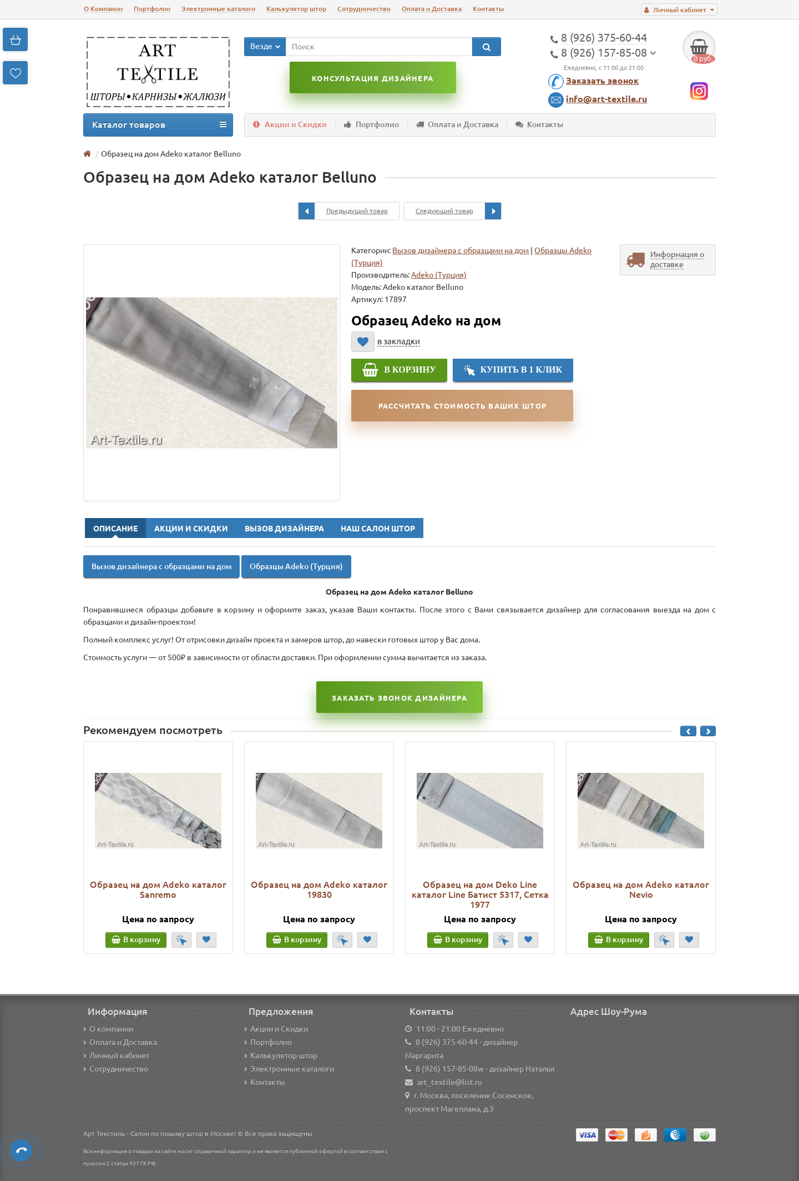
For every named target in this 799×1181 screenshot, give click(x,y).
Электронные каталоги (218, 8)
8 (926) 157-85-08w (450, 1068)
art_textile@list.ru (449, 1082)
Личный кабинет (116, 1055)
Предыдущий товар (343, 211)
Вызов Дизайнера (284, 528)
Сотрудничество (364, 8)
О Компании (103, 8)
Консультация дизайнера (372, 78)
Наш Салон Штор (378, 528)
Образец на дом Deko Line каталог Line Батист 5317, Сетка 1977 (480, 894)
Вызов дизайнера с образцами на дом (460, 250)
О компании (108, 1028)
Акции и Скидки (290, 124)
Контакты (488, 8)
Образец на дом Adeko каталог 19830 (319, 889)
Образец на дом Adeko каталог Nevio (641, 889)
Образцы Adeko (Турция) (296, 566)
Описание (115, 528)
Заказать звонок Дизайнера (399, 698)
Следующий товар (458, 211)
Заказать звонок (602, 81)
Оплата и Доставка (432, 8)
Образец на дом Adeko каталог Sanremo (158, 889)
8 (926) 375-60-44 (447, 1042)
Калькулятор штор (296, 8)
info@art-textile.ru (606, 99)
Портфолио (152, 8)
